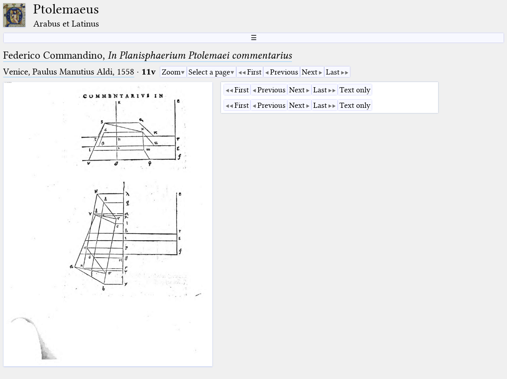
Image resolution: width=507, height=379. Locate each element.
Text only (354, 89)
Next (309, 72)
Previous (284, 72)
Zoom (171, 72)
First (254, 72)
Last (332, 72)
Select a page (209, 72)
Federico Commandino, (147, 55)
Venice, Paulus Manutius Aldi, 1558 (68, 71)
